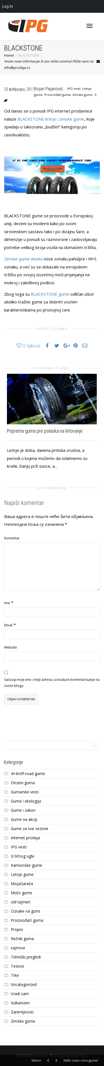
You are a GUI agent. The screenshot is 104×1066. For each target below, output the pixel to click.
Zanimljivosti (22, 1012)
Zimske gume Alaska (23, 258)
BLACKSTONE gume (50, 294)
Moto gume (21, 892)
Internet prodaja (25, 837)
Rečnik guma (22, 938)
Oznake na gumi (25, 911)
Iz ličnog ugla (22, 856)
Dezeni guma (23, 782)
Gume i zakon (23, 810)
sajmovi (18, 947)
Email (8, 625)
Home (9, 55)
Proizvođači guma (57, 95)
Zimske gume (82, 95)
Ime (7, 603)
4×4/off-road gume (28, 773)
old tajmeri (20, 902)
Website (10, 647)
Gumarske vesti (25, 791)
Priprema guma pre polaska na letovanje (45, 431)
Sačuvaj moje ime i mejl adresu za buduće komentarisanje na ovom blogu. (52, 682)
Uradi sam (20, 993)
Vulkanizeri (20, 1002)
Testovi (17, 966)
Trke (15, 975)
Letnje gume (22, 874)
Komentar (12, 538)
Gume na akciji (24, 819)
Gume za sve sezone (29, 828)
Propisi (17, 929)
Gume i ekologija (26, 801)
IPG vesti (73, 88)
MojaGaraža (22, 883)
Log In (7, 6)
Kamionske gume (26, 865)
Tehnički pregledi (26, 957)
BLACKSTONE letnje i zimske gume (50, 119)
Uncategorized (24, 984)
